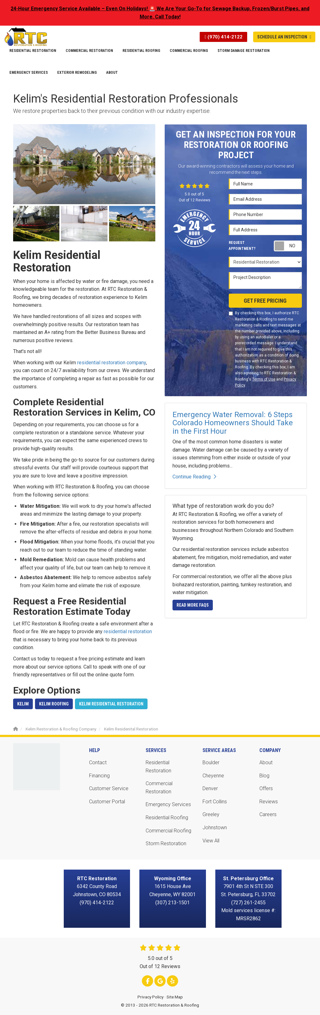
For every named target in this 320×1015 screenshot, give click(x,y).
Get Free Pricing (265, 300)
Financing (99, 776)
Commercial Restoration (159, 787)
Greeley (210, 814)
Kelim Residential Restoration (111, 703)
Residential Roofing (167, 818)
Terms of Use (263, 379)
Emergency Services (168, 804)
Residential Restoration (158, 767)
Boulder (210, 762)
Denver (210, 788)
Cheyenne (213, 776)
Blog (264, 776)
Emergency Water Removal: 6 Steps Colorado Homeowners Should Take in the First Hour (232, 423)
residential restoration (128, 631)
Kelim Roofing (54, 703)
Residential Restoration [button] (32, 50)
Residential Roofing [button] (141, 50)
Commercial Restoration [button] (89, 50)
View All (210, 841)
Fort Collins (214, 802)
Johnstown (214, 828)
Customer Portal (107, 802)
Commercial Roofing (168, 831)
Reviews (268, 802)
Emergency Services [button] (28, 72)
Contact (98, 762)
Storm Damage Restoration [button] (244, 50)
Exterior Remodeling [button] (77, 72)
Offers (266, 788)
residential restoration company (111, 363)
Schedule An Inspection (284, 36)
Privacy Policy (150, 996)
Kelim (23, 703)
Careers (268, 814)
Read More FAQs (193, 605)
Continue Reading (194, 477)
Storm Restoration (166, 843)
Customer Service (108, 788)
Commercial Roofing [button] (189, 50)
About (265, 762)
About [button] (112, 72)
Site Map (175, 996)
